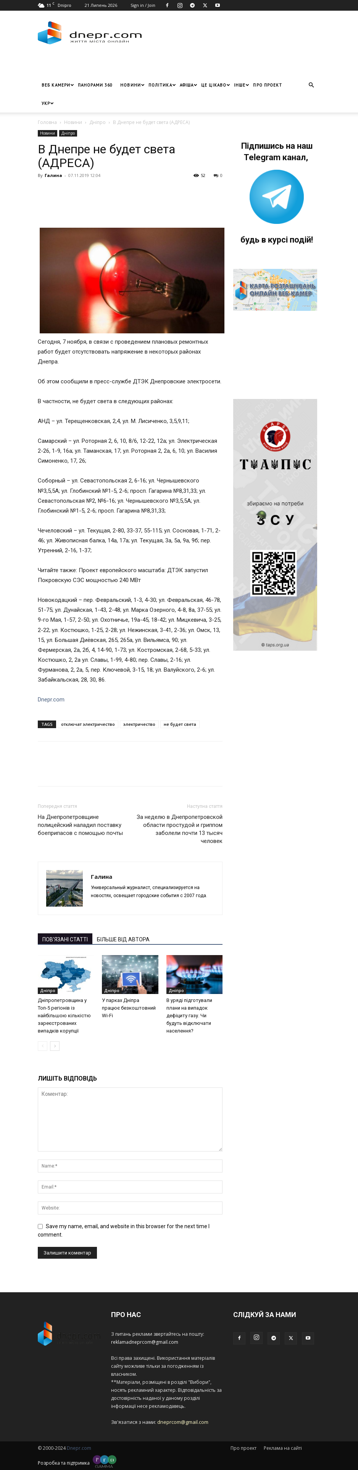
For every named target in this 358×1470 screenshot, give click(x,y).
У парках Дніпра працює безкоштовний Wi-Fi (129, 1007)
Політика (162, 85)
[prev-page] (42, 1046)
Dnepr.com (51, 699)
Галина (53, 175)
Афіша (189, 85)
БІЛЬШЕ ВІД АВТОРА (123, 939)
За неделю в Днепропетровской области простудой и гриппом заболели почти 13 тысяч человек (180, 829)
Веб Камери (58, 85)
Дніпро (97, 122)
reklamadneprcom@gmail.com (144, 1342)
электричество (139, 724)
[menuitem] (46, 103)
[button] (311, 85)
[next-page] (55, 1046)
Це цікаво (215, 85)
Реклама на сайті (283, 1448)
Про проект (267, 85)
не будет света (180, 724)
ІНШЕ (241, 85)
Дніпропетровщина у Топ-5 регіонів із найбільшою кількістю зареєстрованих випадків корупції (64, 1015)
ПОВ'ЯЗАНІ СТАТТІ (65, 939)
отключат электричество (88, 724)
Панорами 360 (95, 85)
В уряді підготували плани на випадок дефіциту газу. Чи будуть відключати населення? (189, 1015)
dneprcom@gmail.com (182, 1422)
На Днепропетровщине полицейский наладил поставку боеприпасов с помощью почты (80, 825)
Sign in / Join (143, 5)
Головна (47, 122)
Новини (132, 85)
